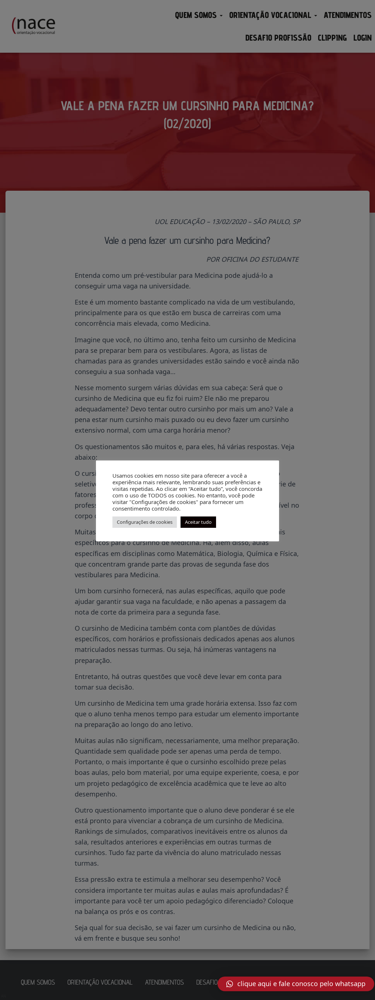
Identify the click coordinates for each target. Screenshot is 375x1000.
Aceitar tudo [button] (198, 522)
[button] (296, 984)
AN (3, 996)
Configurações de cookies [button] (144, 522)
